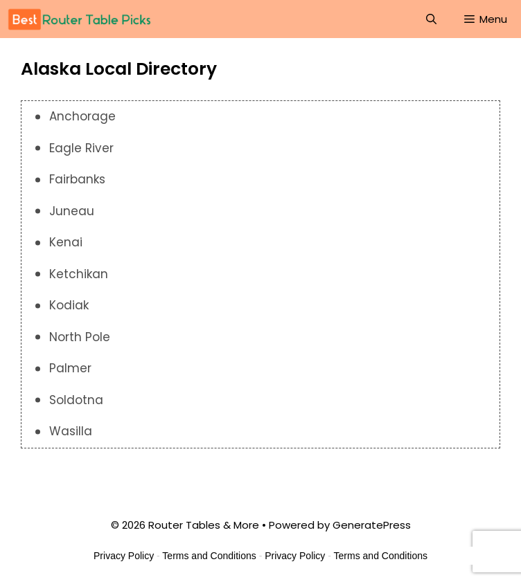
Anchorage (82, 116)
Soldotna (76, 400)
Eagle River (81, 148)
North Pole (79, 337)
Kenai (65, 242)
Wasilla (70, 431)
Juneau (71, 211)
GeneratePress (372, 525)
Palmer (70, 368)
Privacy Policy (124, 555)
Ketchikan (78, 274)
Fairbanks (77, 179)
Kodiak (69, 305)
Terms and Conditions (209, 555)
